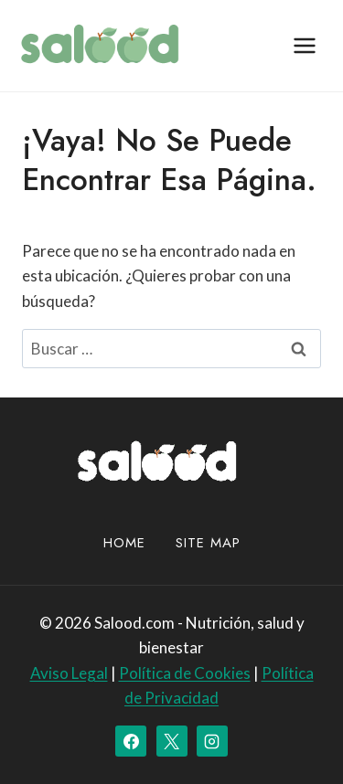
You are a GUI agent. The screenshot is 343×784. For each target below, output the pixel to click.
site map (208, 543)
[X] (172, 741)
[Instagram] (212, 741)
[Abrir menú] (304, 45)
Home (124, 543)
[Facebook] (130, 741)
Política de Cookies (185, 673)
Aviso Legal (69, 673)
